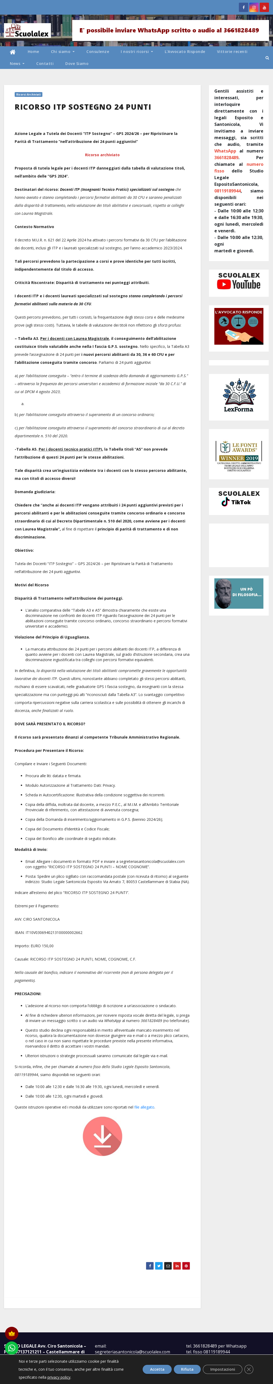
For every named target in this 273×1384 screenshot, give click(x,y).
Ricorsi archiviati (28, 94)
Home (33, 51)
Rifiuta (184, 1369)
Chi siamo (63, 51)
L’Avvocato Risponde (185, 51)
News (17, 63)
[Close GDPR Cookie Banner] (248, 1369)
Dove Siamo (77, 63)
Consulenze (97, 51)
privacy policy (58, 1377)
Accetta (153, 1369)
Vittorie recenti (232, 51)
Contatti (45, 63)
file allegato (144, 1107)
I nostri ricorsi (137, 51)
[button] (267, 57)
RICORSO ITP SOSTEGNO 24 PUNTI (83, 107)
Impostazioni (221, 1369)
